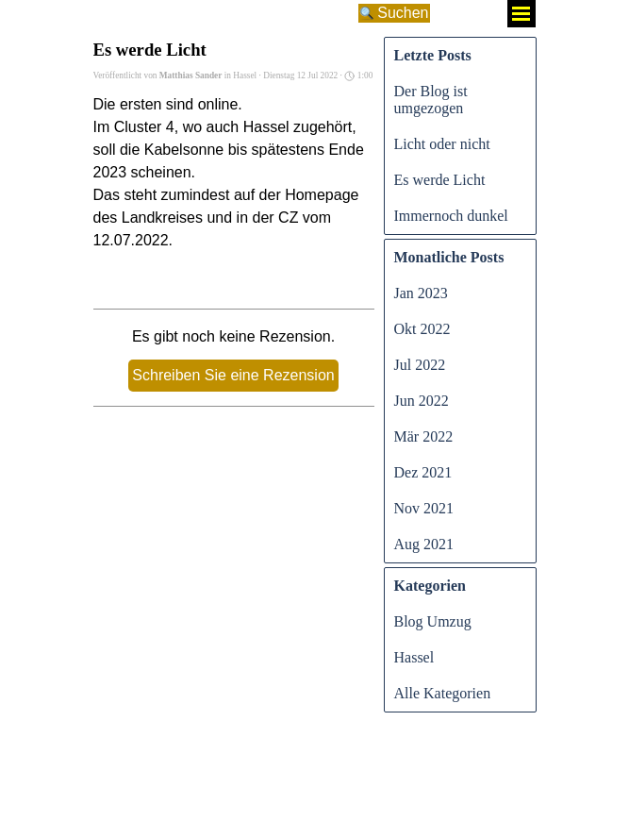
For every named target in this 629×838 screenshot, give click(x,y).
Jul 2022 (420, 365)
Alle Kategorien (442, 693)
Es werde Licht (440, 180)
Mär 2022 (424, 436)
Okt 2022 (422, 329)
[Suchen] (224, 13)
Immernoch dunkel (451, 216)
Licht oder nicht (442, 144)
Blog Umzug (433, 621)
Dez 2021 (423, 472)
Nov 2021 (424, 508)
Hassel (414, 657)
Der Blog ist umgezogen (431, 99)
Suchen (402, 13)
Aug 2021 (424, 544)
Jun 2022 (421, 401)
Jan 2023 (421, 293)
